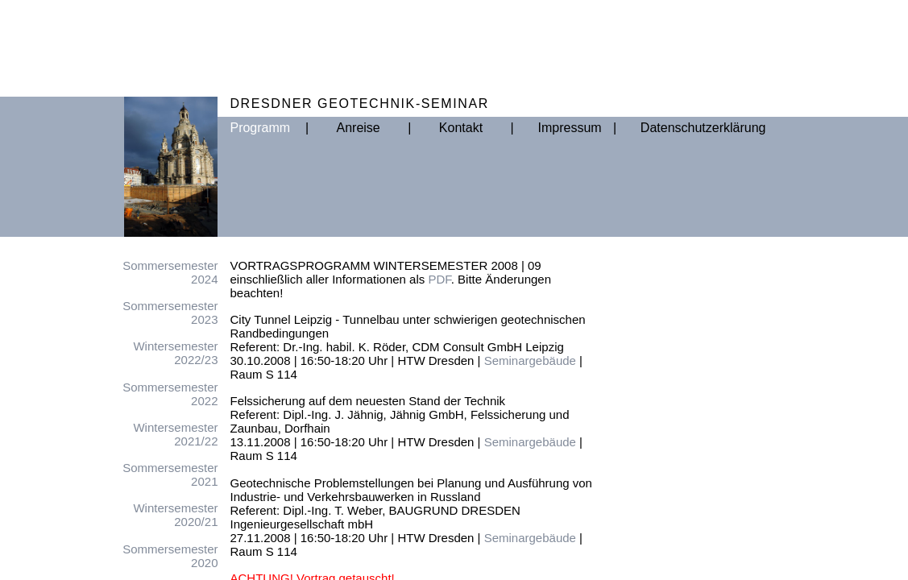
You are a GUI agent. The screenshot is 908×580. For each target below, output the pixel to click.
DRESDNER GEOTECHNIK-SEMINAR (359, 103)
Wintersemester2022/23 (175, 353)
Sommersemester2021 (170, 474)
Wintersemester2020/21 (175, 514)
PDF (439, 279)
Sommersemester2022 (170, 394)
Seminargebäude (530, 360)
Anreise (358, 128)
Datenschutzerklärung (666, 128)
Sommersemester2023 (170, 312)
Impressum (564, 128)
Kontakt (461, 128)
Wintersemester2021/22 (175, 434)
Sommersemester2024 (170, 272)
